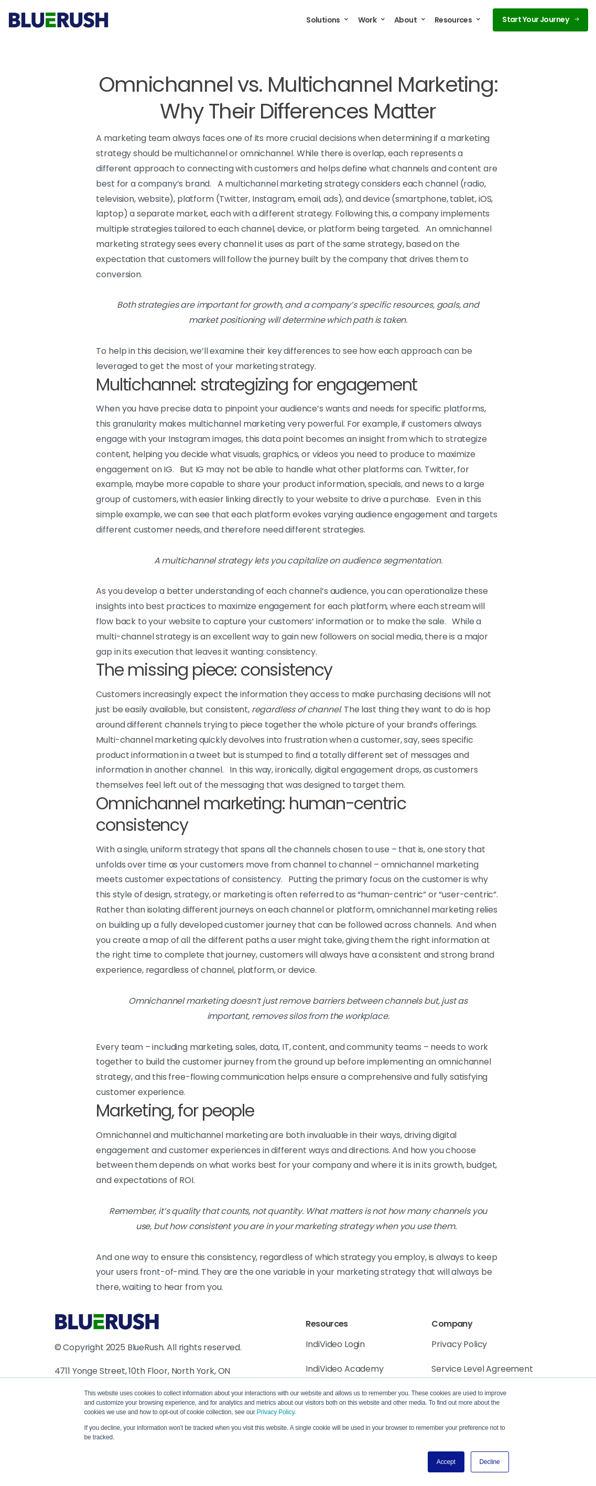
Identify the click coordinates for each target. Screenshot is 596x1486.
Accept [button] (446, 1462)
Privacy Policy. (276, 1412)
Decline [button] (490, 1462)
